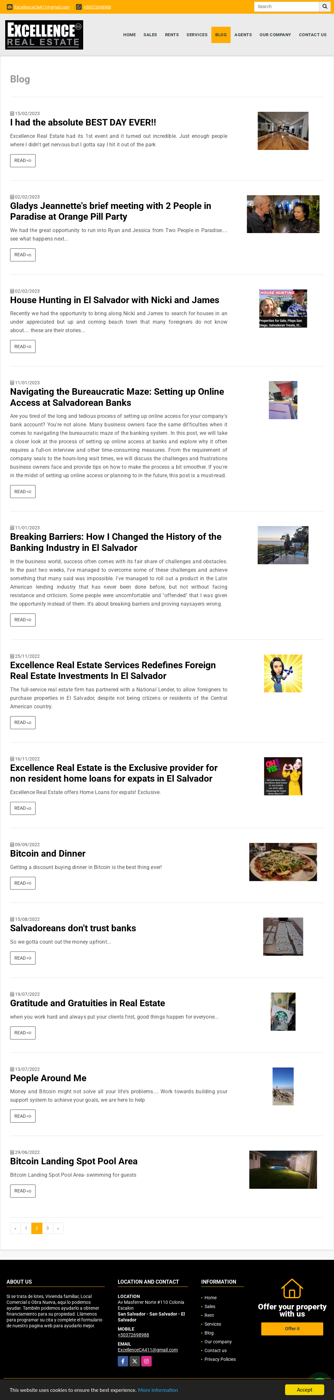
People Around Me (48, 1078)
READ (22, 160)
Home (129, 34)
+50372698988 (97, 7)
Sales (150, 34)
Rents (172, 34)
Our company (275, 34)
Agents (243, 34)
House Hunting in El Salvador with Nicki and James (114, 300)
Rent (209, 1315)
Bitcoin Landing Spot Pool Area (74, 1161)
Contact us (313, 34)
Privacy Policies (220, 1359)
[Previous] (15, 1228)
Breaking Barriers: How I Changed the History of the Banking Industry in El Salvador (115, 542)
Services (197, 34)
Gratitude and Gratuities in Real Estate (87, 1003)
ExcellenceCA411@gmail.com (41, 7)
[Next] (58, 1228)
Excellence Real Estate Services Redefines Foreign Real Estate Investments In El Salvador (113, 671)
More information (158, 1390)
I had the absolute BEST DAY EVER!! (83, 122)
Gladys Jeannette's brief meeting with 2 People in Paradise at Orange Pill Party (110, 211)
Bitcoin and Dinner (47, 853)
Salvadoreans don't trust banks (73, 928)
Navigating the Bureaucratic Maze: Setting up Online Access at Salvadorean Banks (117, 397)
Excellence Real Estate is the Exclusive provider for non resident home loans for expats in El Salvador (114, 773)
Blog (221, 34)
